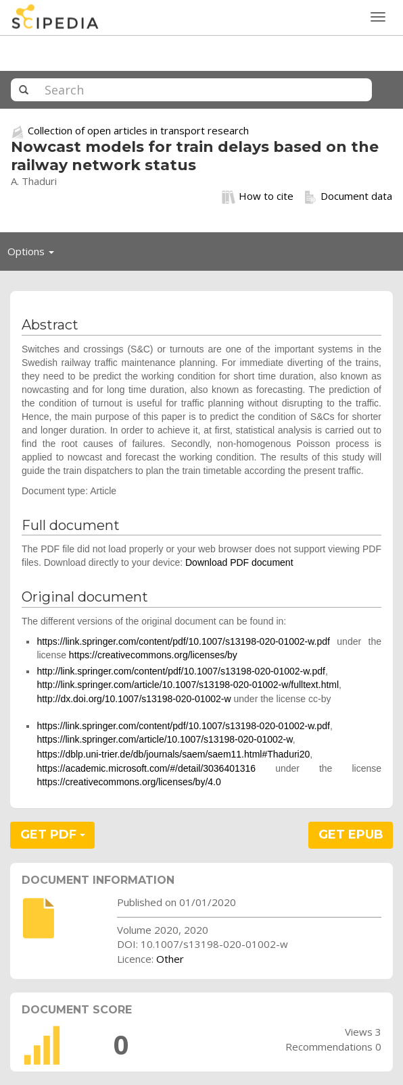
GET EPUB (350, 834)
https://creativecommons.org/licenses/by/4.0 (128, 781)
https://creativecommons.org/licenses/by (153, 655)
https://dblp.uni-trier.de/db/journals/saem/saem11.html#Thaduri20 (173, 754)
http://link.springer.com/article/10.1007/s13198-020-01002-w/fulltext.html (188, 684)
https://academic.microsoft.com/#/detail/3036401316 (146, 768)
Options (34, 254)
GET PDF (52, 834)
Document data (348, 196)
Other (170, 958)
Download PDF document (239, 562)
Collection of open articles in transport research (138, 130)
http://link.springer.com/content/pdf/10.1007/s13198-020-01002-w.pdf (181, 671)
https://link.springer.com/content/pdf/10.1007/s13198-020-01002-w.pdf (183, 641)
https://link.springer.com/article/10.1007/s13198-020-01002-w (164, 739)
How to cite (257, 196)
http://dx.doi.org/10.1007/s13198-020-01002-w (134, 698)
